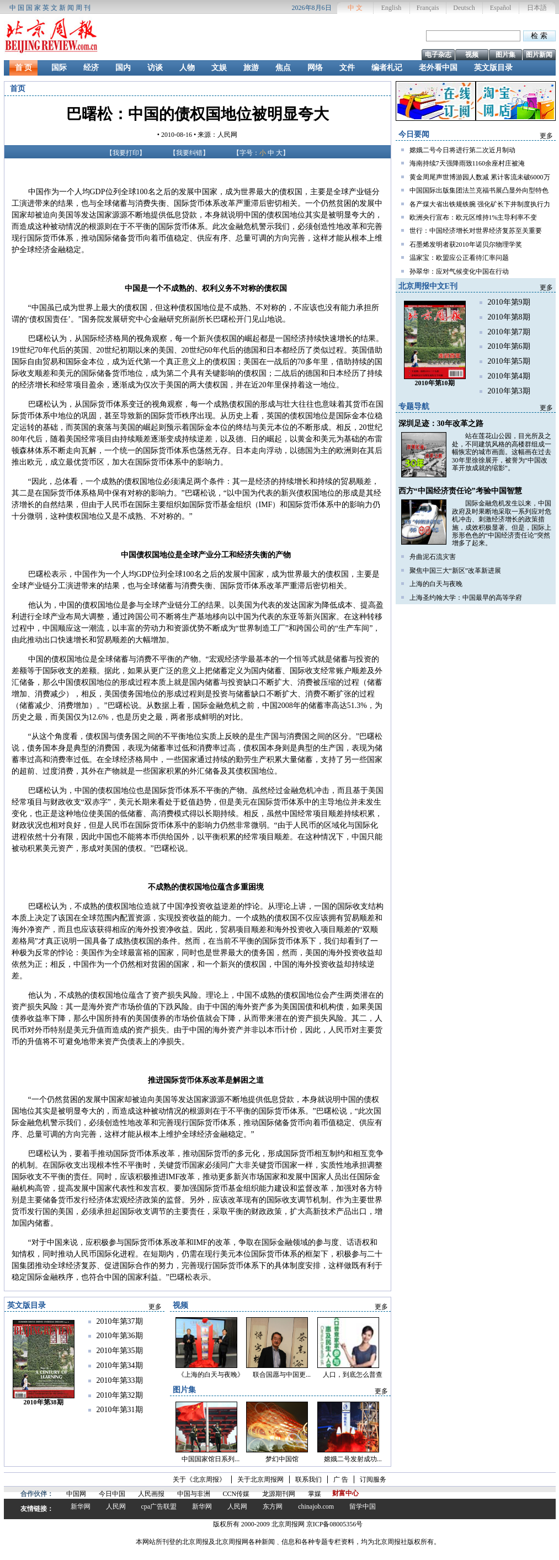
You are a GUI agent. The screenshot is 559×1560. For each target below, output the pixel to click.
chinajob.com (316, 1506)
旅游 (251, 67)
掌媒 (314, 1494)
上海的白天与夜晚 (435, 584)
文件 (347, 67)
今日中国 (112, 1494)
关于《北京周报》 (199, 1479)
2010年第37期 (120, 1321)
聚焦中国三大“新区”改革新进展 (455, 570)
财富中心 (345, 1493)
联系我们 (308, 1479)
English (391, 8)
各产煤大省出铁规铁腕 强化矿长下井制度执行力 (479, 204)
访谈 (155, 67)
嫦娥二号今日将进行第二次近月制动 (462, 150)
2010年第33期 (120, 1380)
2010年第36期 (120, 1336)
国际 (59, 67)
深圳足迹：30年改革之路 (440, 423)
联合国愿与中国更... (282, 1374)
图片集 (505, 54)
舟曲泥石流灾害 (432, 557)
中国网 (76, 1494)
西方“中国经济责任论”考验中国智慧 (460, 491)
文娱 (219, 67)
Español (501, 8)
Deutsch (464, 8)
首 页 (24, 67)
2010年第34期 (120, 1365)
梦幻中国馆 (282, 1459)
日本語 (537, 8)
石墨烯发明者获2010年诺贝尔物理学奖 (465, 244)
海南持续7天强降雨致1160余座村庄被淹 (467, 163)
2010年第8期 (509, 317)
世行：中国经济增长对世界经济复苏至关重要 (475, 231)
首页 (17, 88)
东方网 (273, 1506)
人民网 (116, 1506)
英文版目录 (493, 67)
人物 (187, 67)
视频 (471, 54)
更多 (546, 136)
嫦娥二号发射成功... (353, 1459)
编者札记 (386, 67)
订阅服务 (373, 1479)
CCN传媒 (236, 1494)
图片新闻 (539, 54)
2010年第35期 (120, 1350)
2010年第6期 (509, 346)
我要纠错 (189, 153)
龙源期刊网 (278, 1494)
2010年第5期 (509, 361)
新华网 (80, 1506)
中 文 (355, 8)
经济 (91, 67)
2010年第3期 (509, 391)
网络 (315, 67)
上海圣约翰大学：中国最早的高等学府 (465, 597)
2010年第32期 (120, 1395)
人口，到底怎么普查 (352, 1374)
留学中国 (362, 1506)
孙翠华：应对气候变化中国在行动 (459, 271)
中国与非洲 (193, 1494)
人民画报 (151, 1494)
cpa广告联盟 (159, 1506)
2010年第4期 (509, 376)
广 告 (340, 1479)
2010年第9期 (509, 302)
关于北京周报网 (260, 1479)
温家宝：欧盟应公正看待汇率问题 (459, 258)
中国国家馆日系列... (210, 1459)
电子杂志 (438, 54)
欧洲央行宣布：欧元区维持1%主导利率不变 (473, 217)
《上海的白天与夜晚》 (211, 1374)
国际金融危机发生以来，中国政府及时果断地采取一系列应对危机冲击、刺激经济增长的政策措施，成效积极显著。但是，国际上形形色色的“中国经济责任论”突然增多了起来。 (501, 523)
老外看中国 (438, 67)
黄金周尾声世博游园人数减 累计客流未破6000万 (479, 177)
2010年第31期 (120, 1409)
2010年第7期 (509, 332)
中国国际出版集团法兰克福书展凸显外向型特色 (479, 190)
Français (428, 8)
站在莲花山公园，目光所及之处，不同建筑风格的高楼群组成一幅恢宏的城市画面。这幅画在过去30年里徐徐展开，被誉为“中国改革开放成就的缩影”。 (501, 452)
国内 (123, 67)
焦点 (283, 67)
